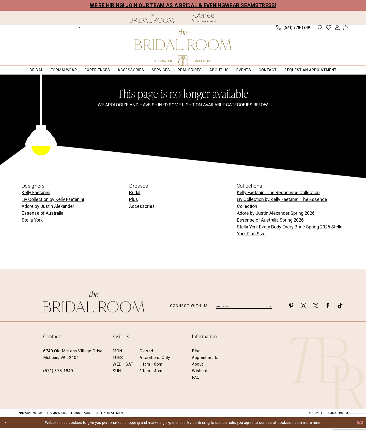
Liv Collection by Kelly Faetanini (53, 204)
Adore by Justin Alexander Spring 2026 (276, 218)
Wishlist (200, 375)
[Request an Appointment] (48, 30)
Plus (133, 204)
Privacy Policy (30, 418)
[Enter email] (244, 310)
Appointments (205, 362)
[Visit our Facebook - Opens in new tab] (328, 310)
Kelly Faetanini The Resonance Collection (278, 197)
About (197, 369)
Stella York (32, 225)
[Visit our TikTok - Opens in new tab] (340, 310)
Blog (196, 356)
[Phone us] (293, 30)
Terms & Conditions (63, 418)
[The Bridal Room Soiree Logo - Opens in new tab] (204, 17)
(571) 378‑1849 (58, 375)
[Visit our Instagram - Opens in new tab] (303, 310)
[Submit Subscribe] (269, 310)
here (316, 427)
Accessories (142, 211)
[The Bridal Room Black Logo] (152, 18)
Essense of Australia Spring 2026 (270, 225)
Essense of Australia (42, 218)
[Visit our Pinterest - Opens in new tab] (291, 310)
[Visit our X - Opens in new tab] (316, 310)
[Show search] (320, 30)
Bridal (134, 197)
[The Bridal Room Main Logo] (183, 47)
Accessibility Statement (104, 418)
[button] (337, 30)
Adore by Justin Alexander (48, 211)
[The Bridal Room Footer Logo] (94, 306)
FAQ (196, 382)
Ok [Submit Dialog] (357, 427)
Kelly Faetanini (36, 197)
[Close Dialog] (7, 427)
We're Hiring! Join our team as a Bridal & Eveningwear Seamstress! (183, 5)
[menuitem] (48, 30)
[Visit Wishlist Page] (328, 30)
